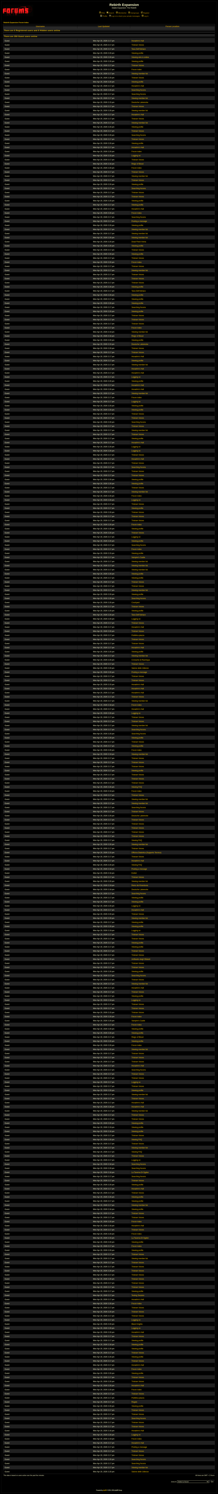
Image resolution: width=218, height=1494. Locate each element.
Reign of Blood (138, 164)
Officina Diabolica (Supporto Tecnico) (146, 853)
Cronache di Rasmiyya (141, 660)
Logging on (136, 156)
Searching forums (139, 90)
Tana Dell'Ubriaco (139, 49)
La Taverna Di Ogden (140, 1172)
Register (145, 13)
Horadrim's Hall (138, 41)
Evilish (134, 873)
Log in (145, 16)
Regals (134, 1402)
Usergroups (133, 13)
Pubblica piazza (138, 635)
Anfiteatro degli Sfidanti (141, 959)
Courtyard (136, 602)
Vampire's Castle (138, 557)
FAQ (102, 13)
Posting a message (139, 221)
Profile (103, 16)
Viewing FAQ (137, 787)
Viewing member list (140, 74)
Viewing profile (137, 53)
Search (110, 13)
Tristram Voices (138, 45)
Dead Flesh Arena (139, 242)
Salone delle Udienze (140, 668)
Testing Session (138, 1295)
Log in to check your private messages (124, 16)
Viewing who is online (140, 57)
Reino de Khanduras (140, 885)
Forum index (137, 69)
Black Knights (137, 1324)
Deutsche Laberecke (140, 102)
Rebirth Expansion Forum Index (16, 22)
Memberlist (121, 13)
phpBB (105, 1490)
